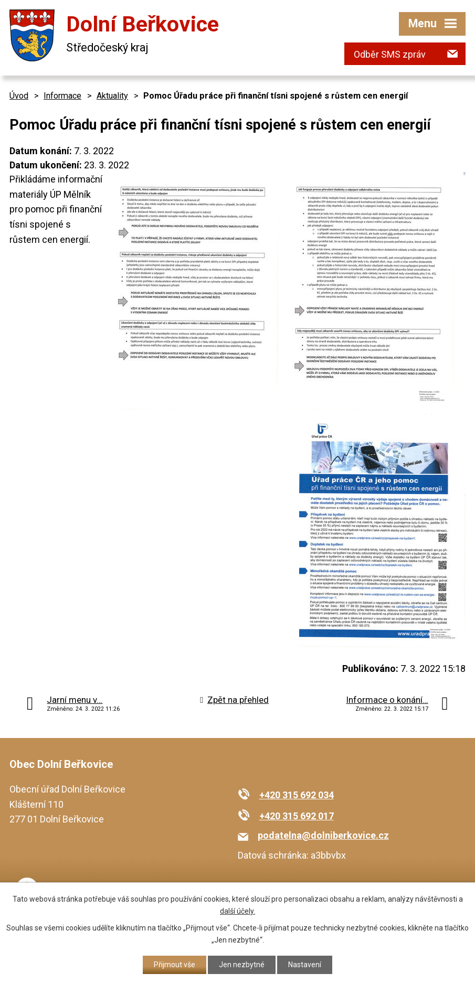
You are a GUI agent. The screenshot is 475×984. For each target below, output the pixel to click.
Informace (62, 96)
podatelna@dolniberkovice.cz (323, 835)
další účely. (237, 911)
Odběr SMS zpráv (390, 54)
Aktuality (112, 96)
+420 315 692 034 (296, 794)
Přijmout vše (174, 964)
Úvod (18, 96)
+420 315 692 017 (296, 815)
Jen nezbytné (242, 964)
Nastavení (304, 964)
